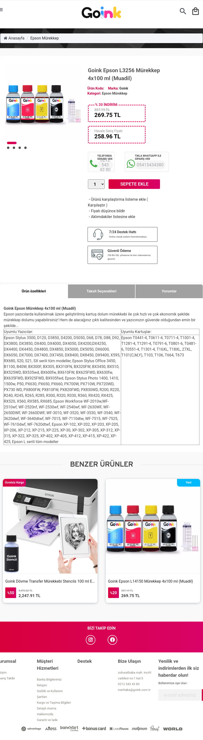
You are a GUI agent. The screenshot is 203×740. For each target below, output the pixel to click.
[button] (11, 143)
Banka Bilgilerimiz (49, 679)
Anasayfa (14, 38)
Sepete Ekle (134, 184)
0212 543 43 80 (129, 684)
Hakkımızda (45, 714)
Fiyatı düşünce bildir (106, 211)
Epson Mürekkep (44, 38)
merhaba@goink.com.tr (134, 690)
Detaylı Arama (46, 708)
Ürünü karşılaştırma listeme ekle (117, 199)
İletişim (42, 685)
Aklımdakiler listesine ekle (111, 216)
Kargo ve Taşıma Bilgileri (54, 702)
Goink (123, 88)
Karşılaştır (96, 205)
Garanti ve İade (47, 720)
